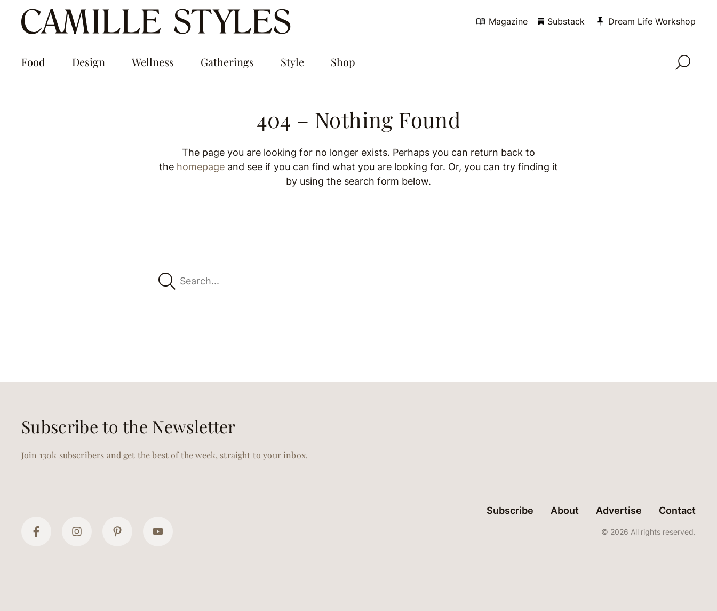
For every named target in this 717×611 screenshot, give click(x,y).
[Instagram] (77, 531)
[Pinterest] (117, 531)
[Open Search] (683, 62)
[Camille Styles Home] (158, 21)
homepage (201, 166)
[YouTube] (158, 531)
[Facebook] (36, 531)
